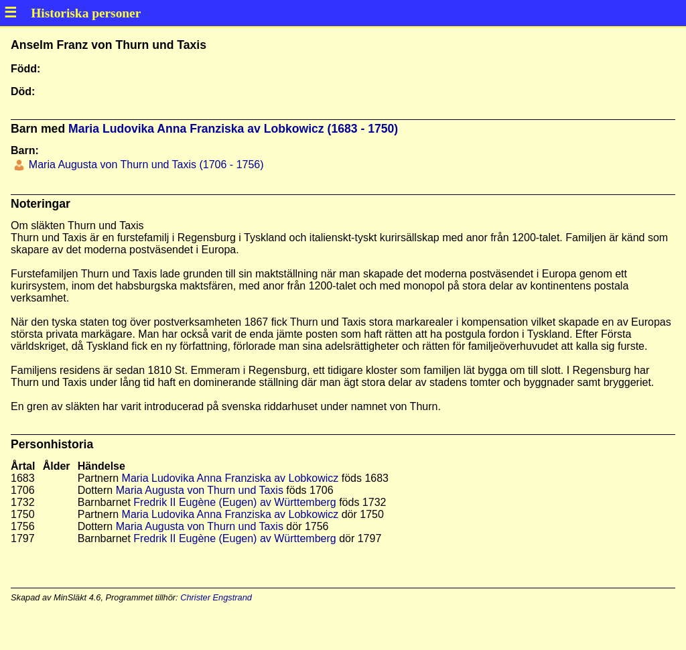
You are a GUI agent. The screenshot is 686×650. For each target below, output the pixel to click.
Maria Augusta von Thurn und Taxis (199, 490)
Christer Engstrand (216, 597)
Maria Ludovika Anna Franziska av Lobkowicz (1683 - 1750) (233, 128)
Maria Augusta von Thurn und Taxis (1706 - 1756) (144, 164)
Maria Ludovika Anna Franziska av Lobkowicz (230, 478)
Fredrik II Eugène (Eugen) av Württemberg (234, 502)
